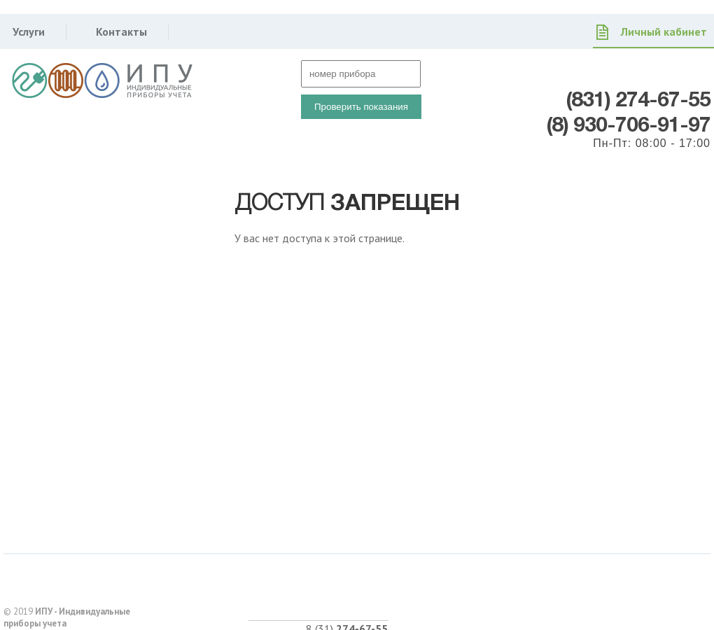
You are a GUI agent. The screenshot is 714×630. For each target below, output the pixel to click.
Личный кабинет (664, 31)
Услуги (29, 31)
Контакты (121, 31)
